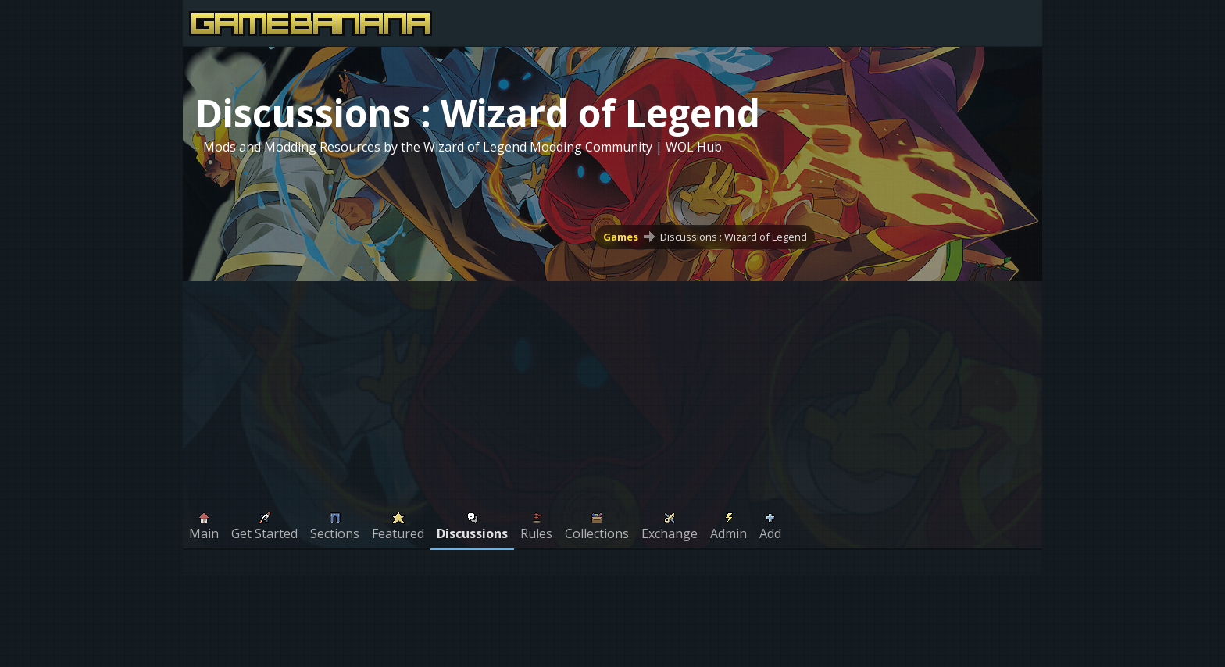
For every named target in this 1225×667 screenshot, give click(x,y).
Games (620, 237)
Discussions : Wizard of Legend (733, 237)
